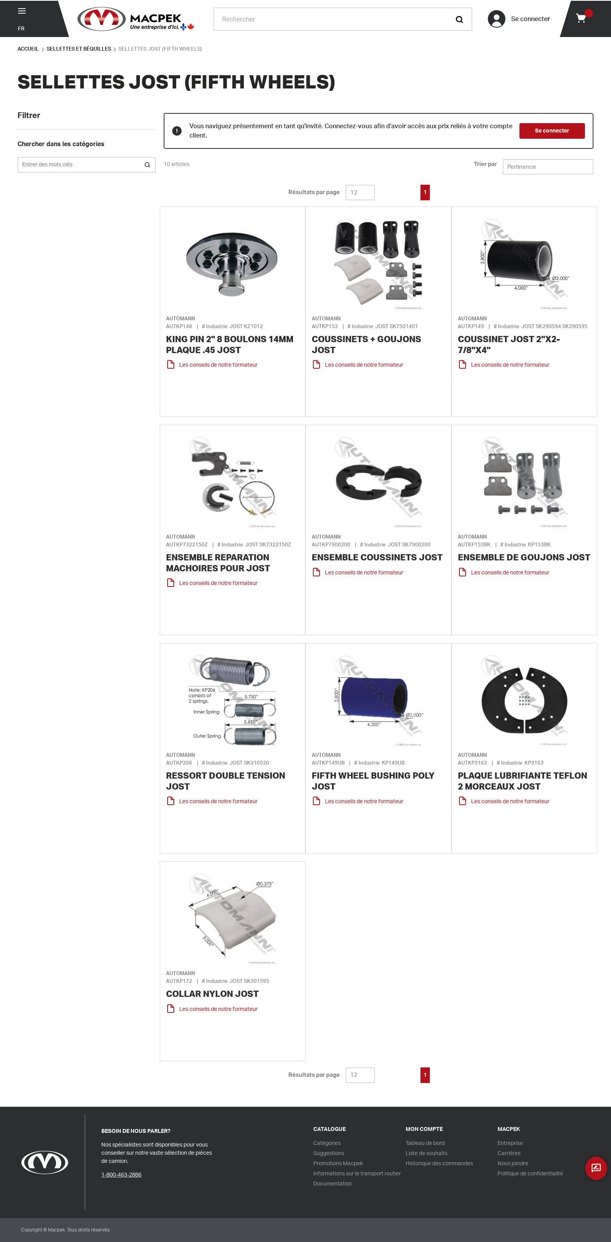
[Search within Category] (148, 165)
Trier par (485, 164)
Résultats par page (314, 192)
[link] (390, 192)
